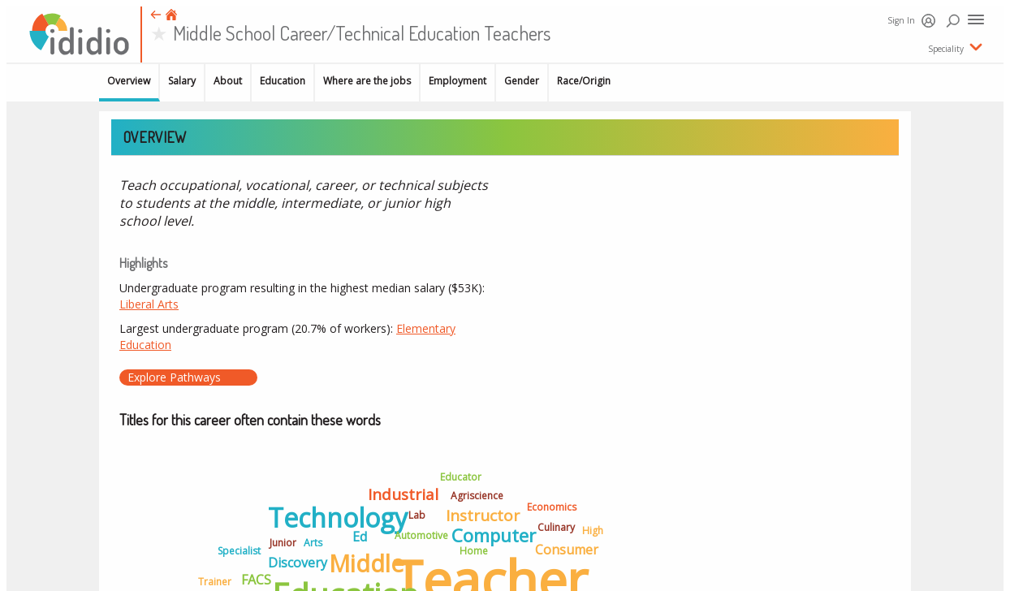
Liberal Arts (149, 304)
